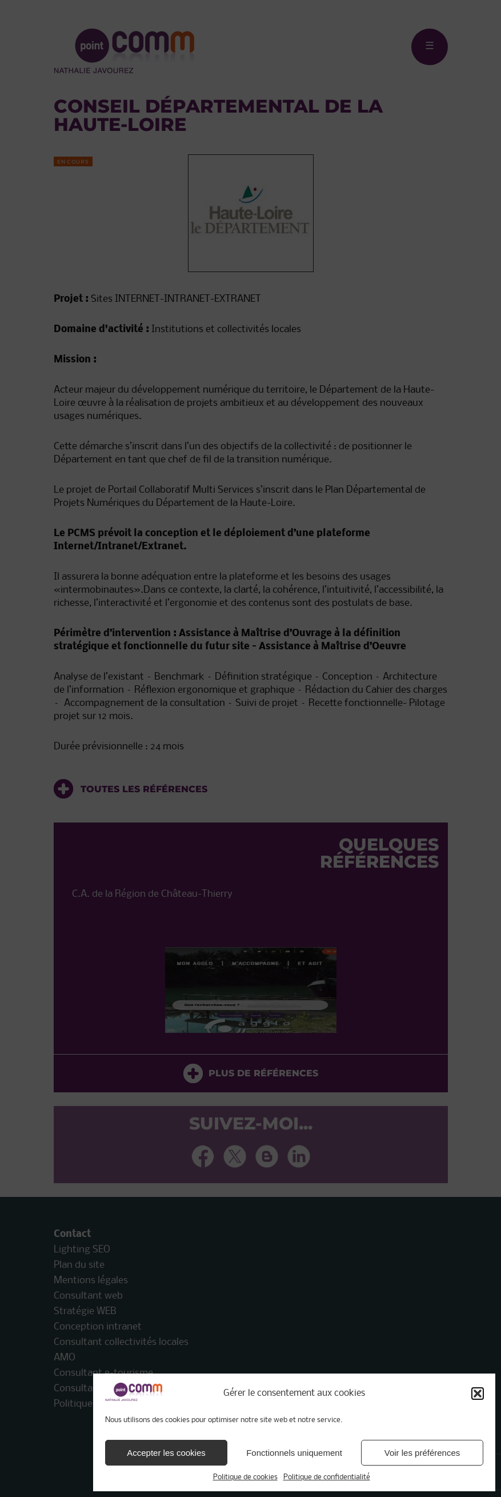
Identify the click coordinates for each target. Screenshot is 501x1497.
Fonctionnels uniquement (294, 1453)
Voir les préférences (422, 1453)
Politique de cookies (245, 1477)
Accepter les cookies (166, 1453)
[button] (477, 1393)
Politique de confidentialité (326, 1477)
